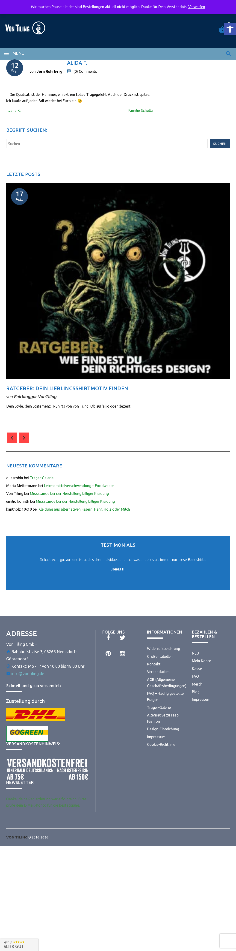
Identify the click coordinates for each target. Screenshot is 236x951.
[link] (230, 29)
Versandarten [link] (158, 672)
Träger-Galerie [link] (41, 478)
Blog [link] (196, 692)
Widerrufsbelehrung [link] (163, 648)
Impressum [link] (156, 737)
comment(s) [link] (22, 418)
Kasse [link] (197, 669)
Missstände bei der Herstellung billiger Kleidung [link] (69, 493)
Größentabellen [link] (160, 656)
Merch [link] (197, 684)
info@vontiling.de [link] (27, 673)
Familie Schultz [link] (140, 110)
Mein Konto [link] (201, 661)
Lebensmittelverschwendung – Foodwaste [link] (79, 486)
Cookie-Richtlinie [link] (161, 744)
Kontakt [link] (153, 664)
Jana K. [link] (15, 110)
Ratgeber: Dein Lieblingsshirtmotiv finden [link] (67, 388)
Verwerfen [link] (196, 7)
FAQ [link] (195, 676)
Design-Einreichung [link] (163, 729)
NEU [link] (195, 653)
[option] (118, 305)
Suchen (220, 144)
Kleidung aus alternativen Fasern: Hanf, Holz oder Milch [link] (84, 509)
